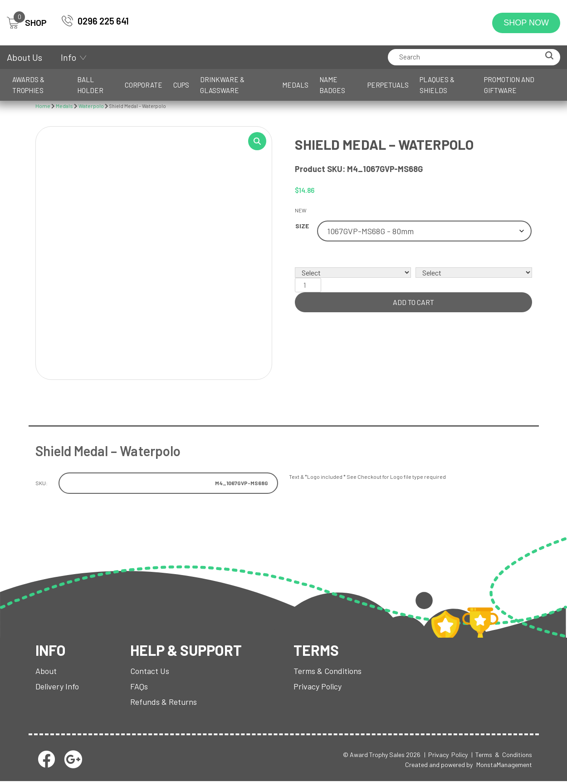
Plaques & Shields (437, 84)
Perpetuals (388, 85)
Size (302, 226)
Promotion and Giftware (509, 84)
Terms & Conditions (327, 671)
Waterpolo (91, 106)
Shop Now (526, 22)
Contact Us (149, 671)
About (46, 671)
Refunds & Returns (163, 702)
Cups (181, 85)
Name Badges (332, 84)
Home (42, 106)
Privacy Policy (317, 687)
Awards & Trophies (28, 84)
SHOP (27, 23)
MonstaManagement (504, 765)
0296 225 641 (103, 20)
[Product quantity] (308, 285)
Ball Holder (90, 84)
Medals (295, 85)
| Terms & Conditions (501, 755)
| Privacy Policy (446, 755)
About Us (24, 57)
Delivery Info (57, 687)
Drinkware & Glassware (222, 84)
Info (68, 57)
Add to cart (413, 302)
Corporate (143, 85)
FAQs (139, 687)
